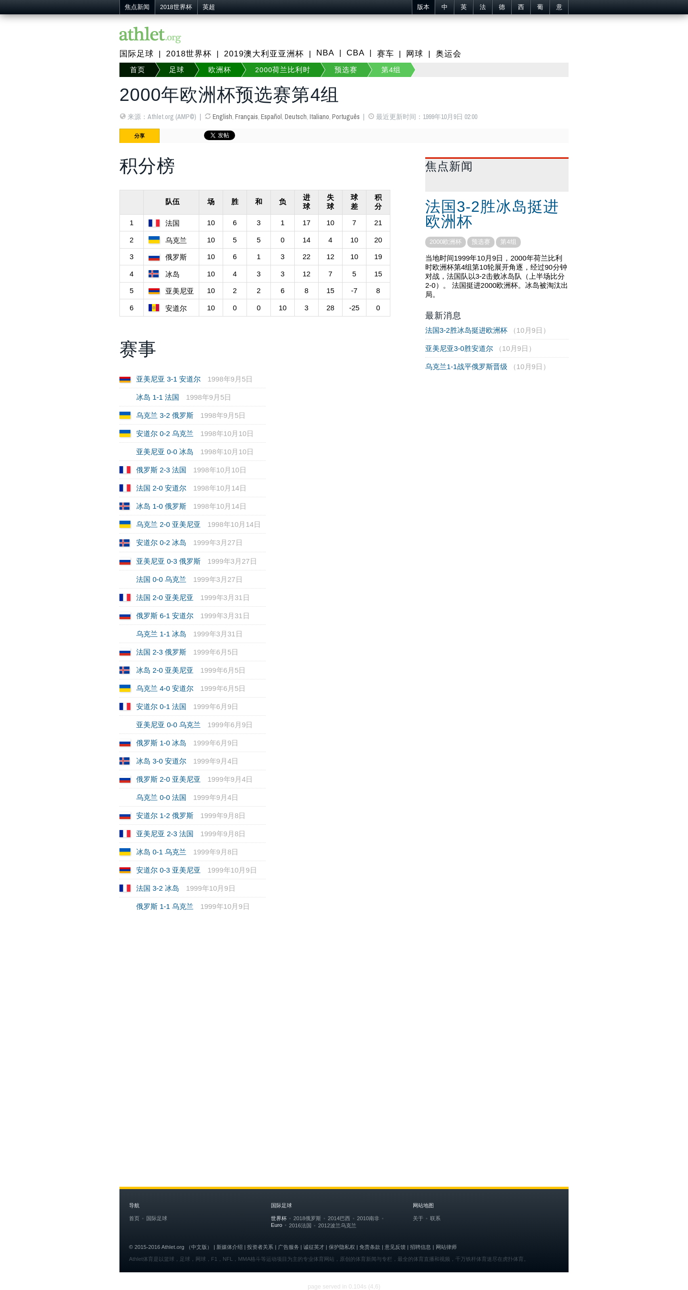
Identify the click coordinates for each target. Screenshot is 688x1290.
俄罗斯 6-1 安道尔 (165, 616)
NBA (325, 52)
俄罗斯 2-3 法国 (161, 470)
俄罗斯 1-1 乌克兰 (165, 906)
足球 (176, 70)
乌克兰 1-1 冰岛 (161, 634)
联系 (435, 1218)
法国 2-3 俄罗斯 (161, 652)
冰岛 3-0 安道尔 (161, 761)
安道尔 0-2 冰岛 (161, 542)
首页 (137, 70)
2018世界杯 (176, 7)
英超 (209, 7)
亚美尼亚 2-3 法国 (165, 834)
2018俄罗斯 (307, 1218)
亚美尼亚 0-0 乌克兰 (168, 725)
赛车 (385, 53)
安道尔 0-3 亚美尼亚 (168, 870)
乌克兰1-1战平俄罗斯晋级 (466, 366)
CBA (355, 52)
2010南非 (368, 1218)
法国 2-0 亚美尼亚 (165, 597)
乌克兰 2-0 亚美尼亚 (168, 524)
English (222, 116)
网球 (414, 53)
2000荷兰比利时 (283, 70)
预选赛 (345, 70)
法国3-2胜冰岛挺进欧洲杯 (492, 214)
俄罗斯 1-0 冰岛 (161, 743)
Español (271, 116)
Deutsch (296, 116)
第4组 (391, 70)
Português (346, 116)
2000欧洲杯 (446, 241)
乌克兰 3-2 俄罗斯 (165, 415)
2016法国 (300, 1225)
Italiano (319, 116)
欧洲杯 (219, 70)
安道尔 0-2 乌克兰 (165, 433)
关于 (418, 1218)
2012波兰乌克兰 (337, 1225)
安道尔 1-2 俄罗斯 (165, 815)
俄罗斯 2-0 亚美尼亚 (168, 779)
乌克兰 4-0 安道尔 (165, 688)
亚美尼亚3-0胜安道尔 (459, 348)
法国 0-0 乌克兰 (161, 579)
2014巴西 (339, 1218)
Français (246, 116)
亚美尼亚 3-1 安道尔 (168, 379)
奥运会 (449, 53)
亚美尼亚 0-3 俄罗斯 (168, 561)
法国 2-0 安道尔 (161, 488)
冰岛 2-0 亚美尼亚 (165, 670)
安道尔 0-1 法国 (161, 706)
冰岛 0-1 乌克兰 (161, 852)
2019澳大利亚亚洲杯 (264, 53)
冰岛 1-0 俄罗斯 (161, 506)
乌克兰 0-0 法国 (161, 797)
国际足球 (136, 53)
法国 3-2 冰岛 (157, 888)
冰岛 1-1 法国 (157, 397)
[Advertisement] (344, 1012)
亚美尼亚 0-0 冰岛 (165, 452)
